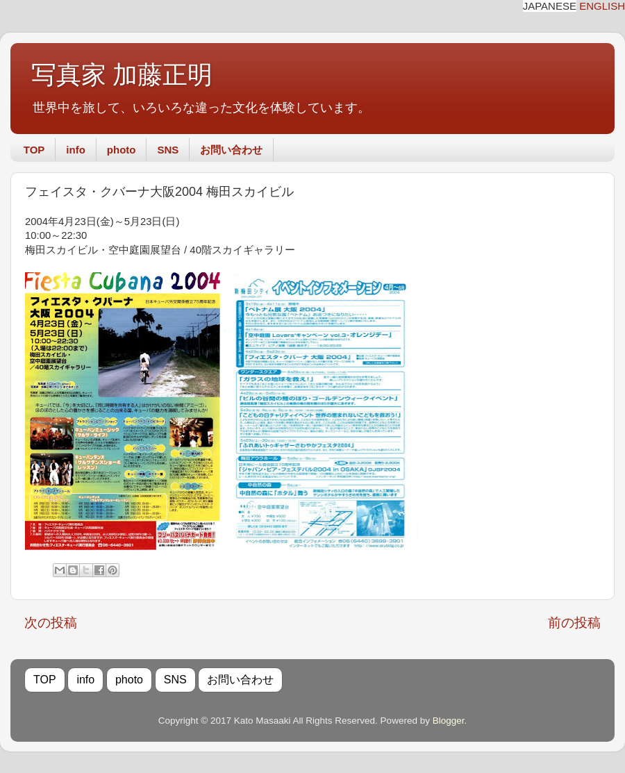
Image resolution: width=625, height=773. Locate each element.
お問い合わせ (231, 150)
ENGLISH (602, 6)
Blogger (449, 720)
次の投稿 (50, 622)
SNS (167, 150)
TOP (34, 150)
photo (121, 150)
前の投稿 (574, 622)
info (75, 150)
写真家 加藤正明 (121, 75)
